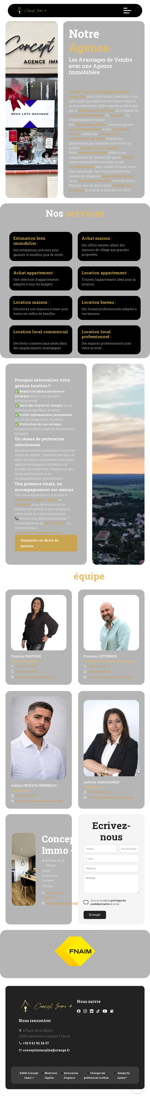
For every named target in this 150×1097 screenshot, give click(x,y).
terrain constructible (94, 181)
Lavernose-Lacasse (30, 500)
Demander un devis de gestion (40, 543)
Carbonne (22, 504)
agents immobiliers (91, 124)
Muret (52, 500)
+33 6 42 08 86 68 (26, 671)
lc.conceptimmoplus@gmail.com (111, 797)
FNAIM (127, 157)
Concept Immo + (60, 844)
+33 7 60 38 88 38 (99, 792)
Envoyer (95, 914)
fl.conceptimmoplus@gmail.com (110, 677)
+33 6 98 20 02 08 (99, 671)
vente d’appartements (86, 115)
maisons (117, 115)
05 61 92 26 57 (55, 523)
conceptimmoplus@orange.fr (38, 532)
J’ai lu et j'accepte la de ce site (108, 902)
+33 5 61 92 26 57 (26, 666)
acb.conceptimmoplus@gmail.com (39, 801)
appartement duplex (117, 176)
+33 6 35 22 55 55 (26, 795)
